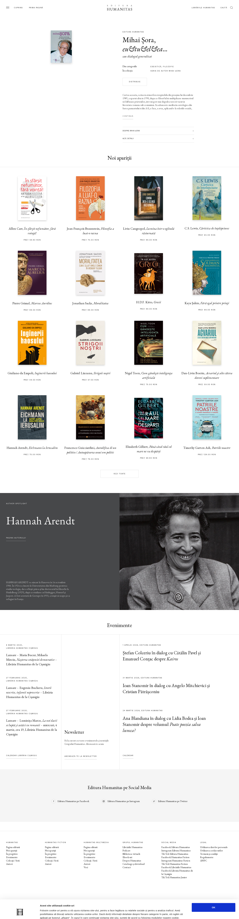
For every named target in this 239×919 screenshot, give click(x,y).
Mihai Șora (138, 39)
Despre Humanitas (132, 860)
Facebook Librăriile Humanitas (176, 867)
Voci (86, 867)
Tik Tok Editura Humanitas (174, 853)
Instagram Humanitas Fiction (175, 860)
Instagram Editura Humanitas (176, 850)
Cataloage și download (133, 864)
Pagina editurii (13, 847)
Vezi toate (120, 474)
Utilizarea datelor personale (214, 847)
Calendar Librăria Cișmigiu (21, 755)
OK (213, 892)
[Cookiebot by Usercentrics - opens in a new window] (19, 913)
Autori (9, 864)
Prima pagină (36, 8)
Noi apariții (11, 850)
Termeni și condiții (209, 853)
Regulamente (206, 857)
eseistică (155, 67)
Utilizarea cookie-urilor (211, 850)
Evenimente (12, 857)
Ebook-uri (127, 857)
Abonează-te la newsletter (80, 756)
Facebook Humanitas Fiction (175, 857)
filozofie (168, 67)
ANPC (203, 860)
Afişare (152, 913)
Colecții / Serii (13, 860)
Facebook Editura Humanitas (175, 847)
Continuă (128, 116)
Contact (127, 867)
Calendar (128, 755)
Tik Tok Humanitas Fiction (174, 864)
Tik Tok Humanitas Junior (174, 877)
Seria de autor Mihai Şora (165, 71)
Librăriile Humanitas (203, 8)
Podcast (126, 850)
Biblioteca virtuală (131, 853)
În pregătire (12, 853)
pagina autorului (16, 538)
